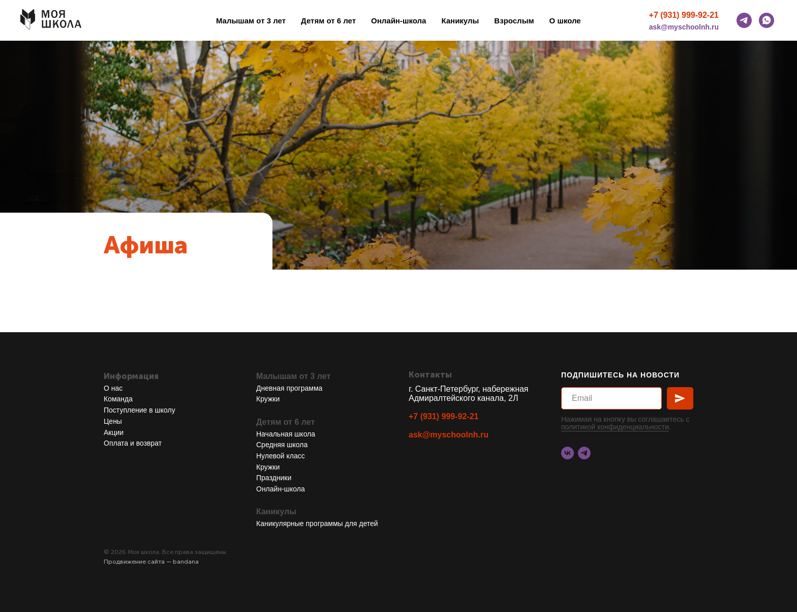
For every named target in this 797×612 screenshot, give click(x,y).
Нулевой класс (280, 456)
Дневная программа (289, 388)
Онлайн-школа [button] (398, 20)
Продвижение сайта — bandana (151, 561)
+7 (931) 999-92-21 (684, 15)
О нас (113, 388)
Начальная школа (285, 434)
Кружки (268, 399)
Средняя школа (282, 445)
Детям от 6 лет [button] (328, 20)
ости (661, 427)
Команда (118, 399)
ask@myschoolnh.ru (684, 27)
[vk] (567, 453)
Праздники (273, 478)
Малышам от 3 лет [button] (251, 20)
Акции (114, 432)
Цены (113, 421)
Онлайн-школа (280, 489)
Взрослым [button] (514, 20)
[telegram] (744, 20)
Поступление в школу (139, 410)
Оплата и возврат (133, 443)
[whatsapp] (766, 20)
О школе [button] (565, 20)
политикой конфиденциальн (607, 427)
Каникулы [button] (460, 20)
